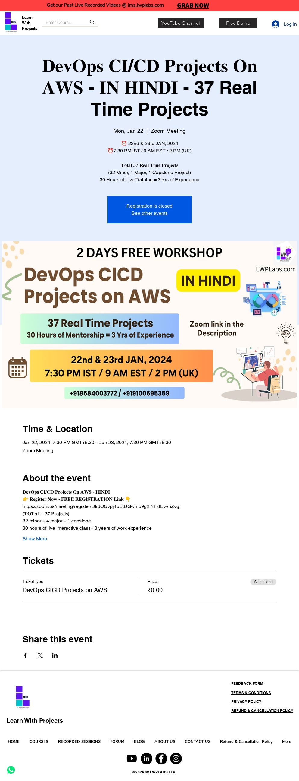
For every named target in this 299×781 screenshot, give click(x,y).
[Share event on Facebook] (25, 655)
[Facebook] (161, 758)
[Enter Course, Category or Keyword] (60, 22)
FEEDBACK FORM (247, 683)
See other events (150, 213)
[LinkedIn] (146, 758)
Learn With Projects (29, 23)
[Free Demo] (238, 23)
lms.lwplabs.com (146, 5)
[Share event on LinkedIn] (55, 655)
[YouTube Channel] (181, 23)
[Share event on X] (40, 655)
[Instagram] (176, 758)
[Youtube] (132, 758)
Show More (35, 538)
